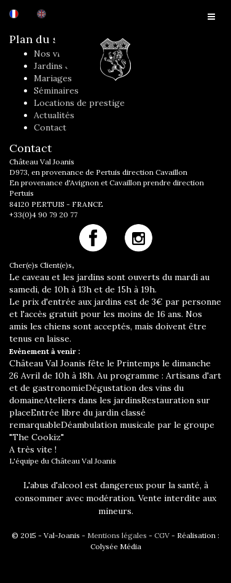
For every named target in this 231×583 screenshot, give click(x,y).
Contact (50, 127)
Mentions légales (117, 535)
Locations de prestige (79, 102)
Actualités (54, 115)
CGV (162, 535)
